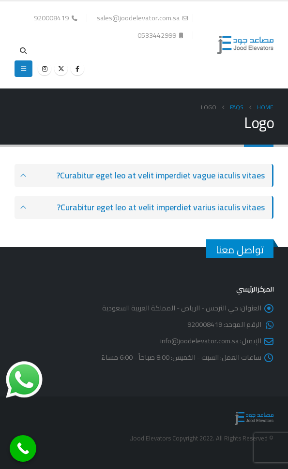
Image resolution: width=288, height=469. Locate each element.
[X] (61, 68)
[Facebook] (77, 68)
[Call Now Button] (23, 448)
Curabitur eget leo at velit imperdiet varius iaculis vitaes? (161, 207)
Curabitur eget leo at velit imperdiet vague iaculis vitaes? (161, 175)
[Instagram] (44, 68)
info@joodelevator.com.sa (199, 340)
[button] (23, 51)
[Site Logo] (245, 45)
